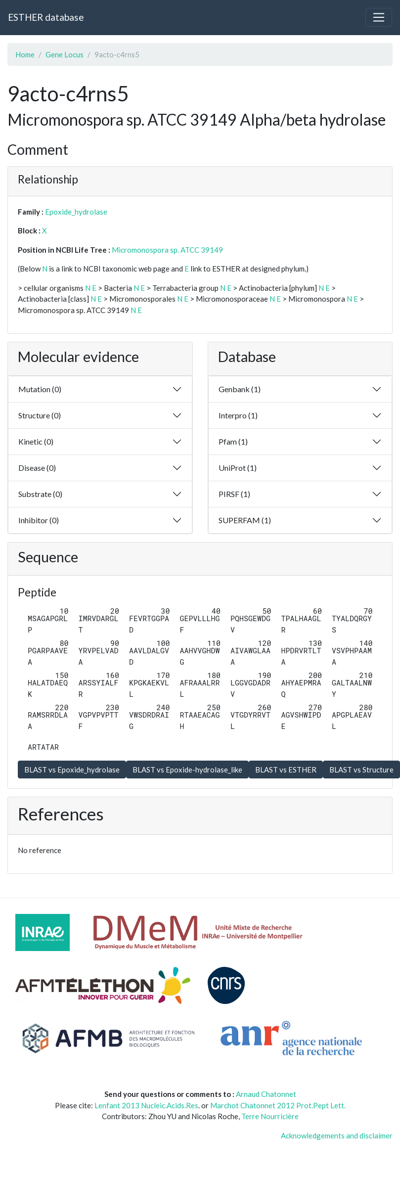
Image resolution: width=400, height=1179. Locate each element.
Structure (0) (39, 415)
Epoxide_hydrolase (76, 211)
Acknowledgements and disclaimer (337, 1135)
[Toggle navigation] (378, 17)
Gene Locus (64, 54)
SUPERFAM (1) (245, 520)
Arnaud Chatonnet (266, 1093)
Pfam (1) (233, 441)
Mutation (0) (39, 389)
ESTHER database (46, 17)
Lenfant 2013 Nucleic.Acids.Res (146, 1105)
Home (25, 54)
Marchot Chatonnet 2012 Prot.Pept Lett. (278, 1105)
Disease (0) (37, 467)
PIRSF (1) (234, 494)
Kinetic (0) (35, 441)
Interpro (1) (238, 415)
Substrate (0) (40, 494)
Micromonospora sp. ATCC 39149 (167, 249)
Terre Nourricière (270, 1116)
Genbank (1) (240, 389)
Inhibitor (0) (38, 520)
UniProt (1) (238, 467)
